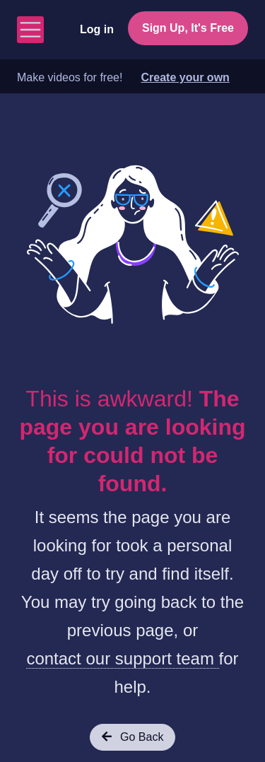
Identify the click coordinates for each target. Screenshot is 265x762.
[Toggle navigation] (30, 29)
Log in (97, 29)
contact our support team (122, 658)
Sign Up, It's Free (188, 28)
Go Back (133, 737)
